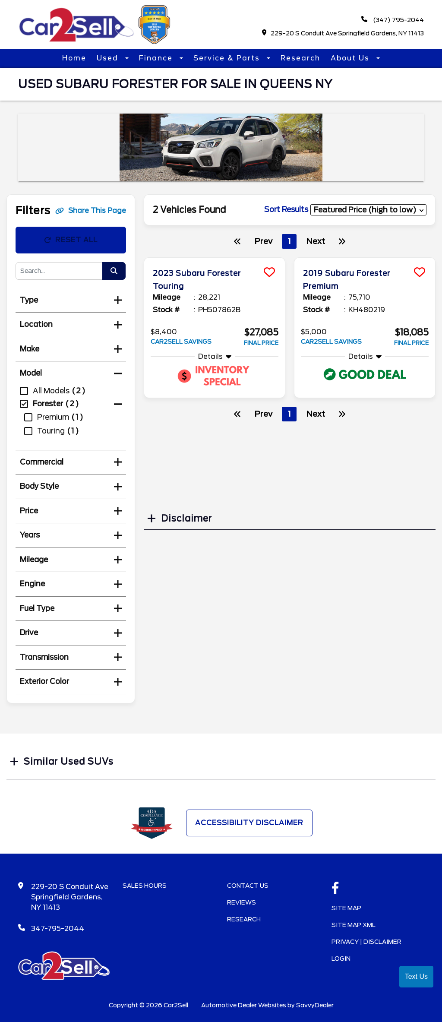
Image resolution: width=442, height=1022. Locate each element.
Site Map (346, 908)
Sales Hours (145, 885)
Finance (157, 58)
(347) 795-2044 (392, 19)
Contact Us (247, 885)
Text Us (416, 976)
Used (109, 58)
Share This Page (90, 210)
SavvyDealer (315, 1005)
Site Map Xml (354, 924)
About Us (351, 58)
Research (300, 58)
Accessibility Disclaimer (249, 823)
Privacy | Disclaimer (366, 941)
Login (341, 958)
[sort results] (368, 209)
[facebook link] (335, 888)
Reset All (71, 240)
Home (74, 58)
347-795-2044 (57, 928)
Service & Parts (227, 58)
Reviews (241, 902)
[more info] (214, 259)
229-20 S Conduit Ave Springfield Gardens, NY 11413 (343, 33)
